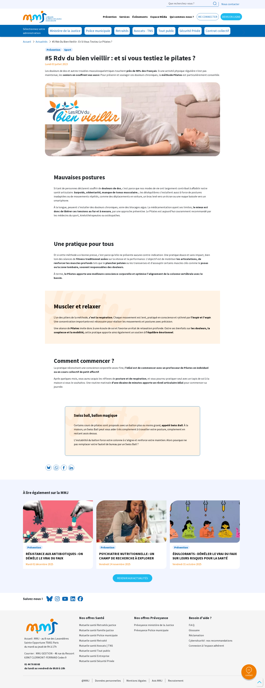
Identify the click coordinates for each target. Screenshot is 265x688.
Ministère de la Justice (65, 31)
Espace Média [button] (158, 16)
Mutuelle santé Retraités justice (97, 625)
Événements (140, 16)
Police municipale (98, 31)
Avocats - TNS (143, 31)
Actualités (41, 41)
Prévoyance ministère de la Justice (154, 625)
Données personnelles (108, 680)
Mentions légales (136, 680)
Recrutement (176, 680)
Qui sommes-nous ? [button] (182, 16)
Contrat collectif (217, 31)
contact (249, 672)
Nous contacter (230, 4)
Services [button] (124, 16)
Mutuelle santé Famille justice (96, 630)
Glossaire (194, 630)
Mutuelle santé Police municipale (98, 635)
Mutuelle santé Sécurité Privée (96, 661)
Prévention (110, 16)
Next (242, 32)
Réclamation (196, 635)
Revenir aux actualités (132, 578)
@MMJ (85, 680)
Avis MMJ (157, 680)
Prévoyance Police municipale (151, 630)
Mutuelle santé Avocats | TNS (96, 645)
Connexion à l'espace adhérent (206, 645)
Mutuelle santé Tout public (94, 650)
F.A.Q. (192, 625)
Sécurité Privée (189, 31)
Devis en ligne (231, 16)
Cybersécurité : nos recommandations (210, 640)
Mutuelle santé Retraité (93, 640)
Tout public (166, 31)
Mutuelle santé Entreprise (94, 656)
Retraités (122, 31)
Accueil (27, 41)
